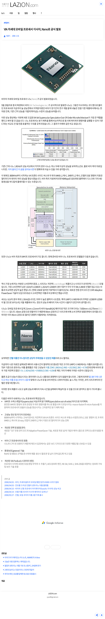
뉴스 (2, 13)
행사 (34, 13)
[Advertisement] (52, 522)
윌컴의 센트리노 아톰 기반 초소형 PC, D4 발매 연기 (22, 565)
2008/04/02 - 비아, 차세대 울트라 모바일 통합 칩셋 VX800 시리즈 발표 (31, 482)
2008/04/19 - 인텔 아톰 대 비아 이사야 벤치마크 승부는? (26, 491)
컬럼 (26, 13)
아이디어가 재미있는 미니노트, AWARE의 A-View (22, 557)
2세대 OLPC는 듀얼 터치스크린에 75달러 (19, 569)
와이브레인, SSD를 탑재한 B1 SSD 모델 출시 (20, 573)
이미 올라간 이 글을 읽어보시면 (21, 169)
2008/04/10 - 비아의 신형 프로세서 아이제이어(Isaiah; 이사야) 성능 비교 (32, 488)
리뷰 (11, 13)
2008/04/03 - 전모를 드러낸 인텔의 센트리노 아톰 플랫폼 (26, 485)
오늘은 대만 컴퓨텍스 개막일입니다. (17, 561)
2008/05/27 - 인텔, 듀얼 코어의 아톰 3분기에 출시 (23, 495)
